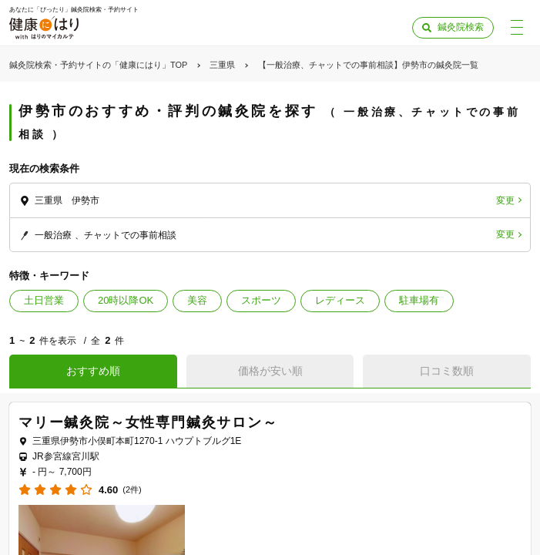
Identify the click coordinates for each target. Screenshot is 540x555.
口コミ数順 (447, 371)
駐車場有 (419, 300)
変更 (505, 200)
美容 (197, 300)
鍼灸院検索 (461, 27)
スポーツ (261, 300)
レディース (340, 300)
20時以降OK (125, 300)
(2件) (131, 490)
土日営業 (44, 300)
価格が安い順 (270, 371)
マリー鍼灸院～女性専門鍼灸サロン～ (148, 422)
